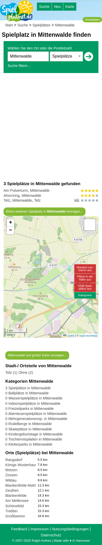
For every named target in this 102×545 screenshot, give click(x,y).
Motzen (11, 470)
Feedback (19, 529)
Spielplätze (41, 25)
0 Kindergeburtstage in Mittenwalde (34, 434)
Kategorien (85, 295)
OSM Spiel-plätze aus (85, 287)
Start (9, 25)
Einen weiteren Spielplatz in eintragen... (44, 211)
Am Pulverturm (16, 190)
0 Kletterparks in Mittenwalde (28, 444)
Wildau (11, 480)
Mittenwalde (65, 25)
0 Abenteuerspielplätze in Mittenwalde (36, 414)
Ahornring (11, 196)
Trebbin (11, 511)
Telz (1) (11, 373)
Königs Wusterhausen (23, 465)
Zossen (11, 475)
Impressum (40, 529)
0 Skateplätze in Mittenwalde (28, 429)
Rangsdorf (13, 460)
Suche (44, 7)
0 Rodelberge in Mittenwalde (28, 424)
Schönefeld (14, 506)
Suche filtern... (19, 66)
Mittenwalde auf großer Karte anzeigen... (37, 355)
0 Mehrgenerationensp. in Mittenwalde (36, 419)
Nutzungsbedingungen (70, 529)
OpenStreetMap (88, 335)
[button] (18, 326)
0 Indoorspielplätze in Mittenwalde (33, 403)
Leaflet (68, 335)
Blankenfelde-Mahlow (22, 485)
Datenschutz (51, 535)
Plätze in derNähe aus (85, 278)
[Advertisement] (51, 127)
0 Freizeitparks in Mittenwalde (29, 409)
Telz (7, 200)
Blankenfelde (15, 496)
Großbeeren (15, 516)
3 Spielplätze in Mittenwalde (28, 388)
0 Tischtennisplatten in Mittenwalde (33, 439)
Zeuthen (12, 490)
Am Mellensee (16, 501)
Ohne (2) (26, 373)
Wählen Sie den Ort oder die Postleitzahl (40, 48)
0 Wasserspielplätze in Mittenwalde (33, 398)
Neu (57, 7)
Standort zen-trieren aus (85, 269)
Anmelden (92, 20)
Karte (69, 7)
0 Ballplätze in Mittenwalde (27, 393)
